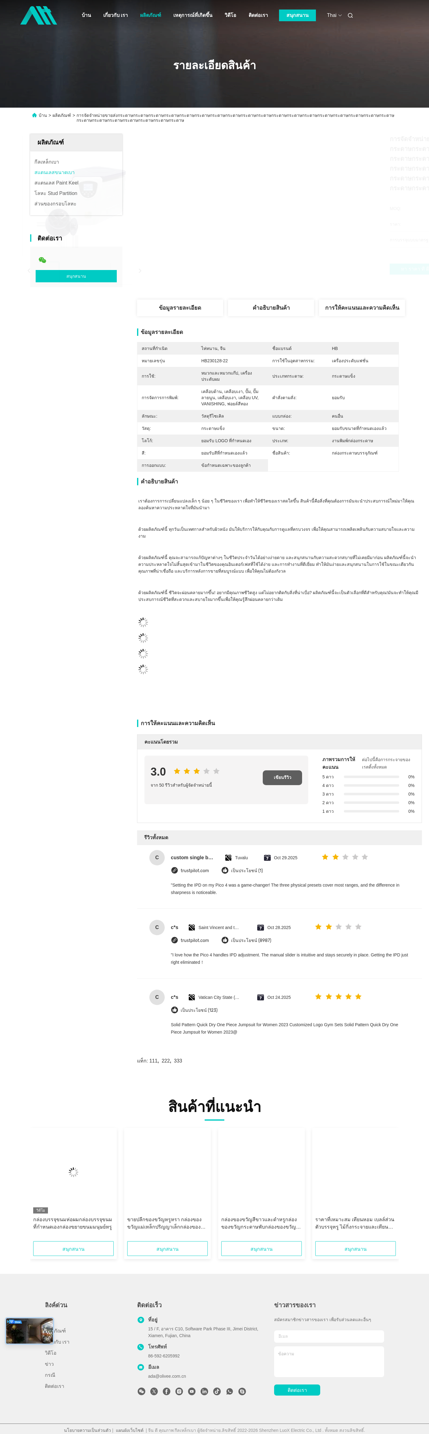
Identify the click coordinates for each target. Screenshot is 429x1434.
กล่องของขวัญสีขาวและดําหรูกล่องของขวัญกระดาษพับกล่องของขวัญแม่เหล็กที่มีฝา (259, 1224)
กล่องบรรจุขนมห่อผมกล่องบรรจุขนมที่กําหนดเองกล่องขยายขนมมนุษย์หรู (72, 1223)
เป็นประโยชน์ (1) (247, 870)
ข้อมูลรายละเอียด (180, 308)
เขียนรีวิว (282, 777)
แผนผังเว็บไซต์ (130, 1430)
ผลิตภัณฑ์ (150, 15)
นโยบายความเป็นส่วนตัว (87, 1430)
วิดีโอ (230, 15)
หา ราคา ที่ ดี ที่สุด (300, 269)
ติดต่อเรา (258, 15)
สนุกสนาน (297, 15)
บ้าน (86, 15)
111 (153, 1060)
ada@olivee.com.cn (167, 1376)
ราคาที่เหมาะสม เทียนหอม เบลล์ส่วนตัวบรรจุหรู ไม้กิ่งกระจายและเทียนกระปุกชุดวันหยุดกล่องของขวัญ (354, 1224)
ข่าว (49, 1364)
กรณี (50, 1375)
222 (166, 1060)
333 (178, 1060)
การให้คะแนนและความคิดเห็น (362, 308)
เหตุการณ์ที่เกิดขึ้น (192, 15)
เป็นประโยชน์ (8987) (251, 940)
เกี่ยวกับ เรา (115, 15)
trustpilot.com (195, 870)
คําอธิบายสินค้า (271, 308)
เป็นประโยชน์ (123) (199, 1010)
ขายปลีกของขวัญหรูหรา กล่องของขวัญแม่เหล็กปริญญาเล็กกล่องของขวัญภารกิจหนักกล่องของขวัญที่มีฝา (166, 1224)
